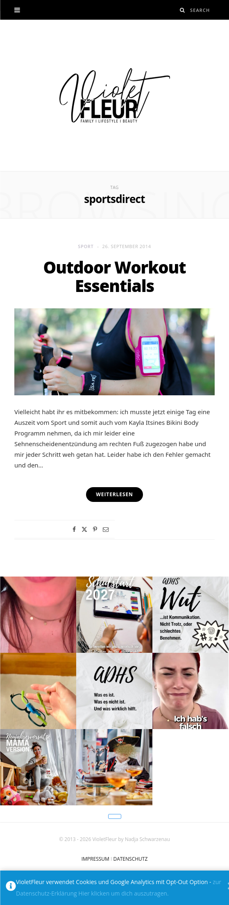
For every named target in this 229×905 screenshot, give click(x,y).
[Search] (182, 10)
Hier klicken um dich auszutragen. (123, 893)
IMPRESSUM (95, 858)
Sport (85, 246)
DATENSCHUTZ (130, 858)
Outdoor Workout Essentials (114, 276)
